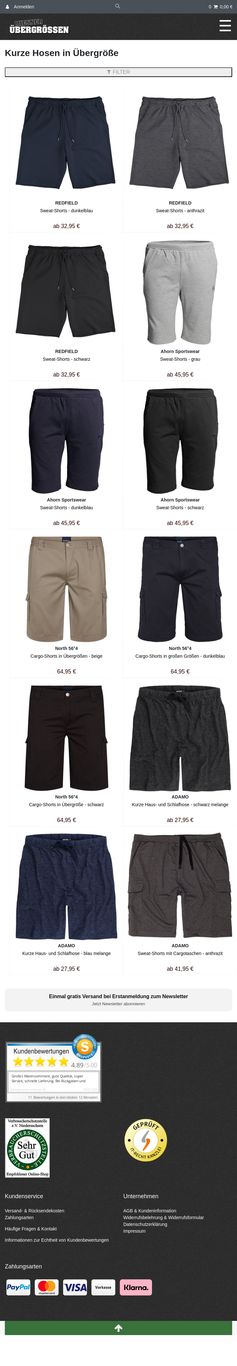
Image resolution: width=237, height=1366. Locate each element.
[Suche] (117, 7)
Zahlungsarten (19, 1217)
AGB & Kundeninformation (149, 1210)
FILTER (118, 72)
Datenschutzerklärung (145, 1224)
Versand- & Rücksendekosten (34, 1210)
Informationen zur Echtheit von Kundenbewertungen (57, 1240)
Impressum (134, 1231)
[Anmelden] (20, 7)
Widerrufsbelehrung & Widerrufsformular (163, 1217)
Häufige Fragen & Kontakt (31, 1228)
